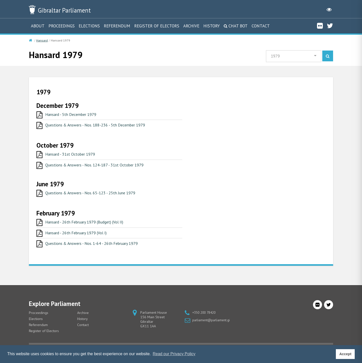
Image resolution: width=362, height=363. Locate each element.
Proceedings (62, 26)
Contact (261, 26)
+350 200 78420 (205, 317)
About (37, 26)
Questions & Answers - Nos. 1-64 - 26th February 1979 (97, 248)
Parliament (72, 9)
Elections (89, 26)
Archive (191, 26)
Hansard (42, 40)
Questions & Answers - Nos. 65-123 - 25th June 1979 (96, 196)
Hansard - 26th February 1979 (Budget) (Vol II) (90, 226)
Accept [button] (345, 354)
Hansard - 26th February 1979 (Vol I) (80, 237)
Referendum (117, 26)
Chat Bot (238, 26)
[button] (292, 57)
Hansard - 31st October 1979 (73, 156)
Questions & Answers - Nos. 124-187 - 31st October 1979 (100, 167)
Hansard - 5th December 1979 (74, 115)
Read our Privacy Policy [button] (174, 354)
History (211, 26)
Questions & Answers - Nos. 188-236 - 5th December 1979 (101, 126)
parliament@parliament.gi (212, 325)
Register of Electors (156, 26)
